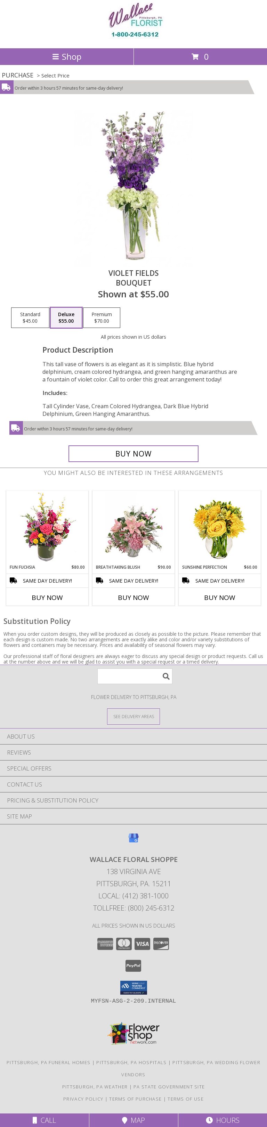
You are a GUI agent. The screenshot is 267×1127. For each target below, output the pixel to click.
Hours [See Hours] (223, 1120)
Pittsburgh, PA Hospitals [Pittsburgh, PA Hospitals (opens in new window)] (131, 1062)
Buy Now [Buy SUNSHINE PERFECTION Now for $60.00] (219, 597)
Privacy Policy (83, 1099)
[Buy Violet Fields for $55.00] (133, 453)
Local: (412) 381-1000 (133, 895)
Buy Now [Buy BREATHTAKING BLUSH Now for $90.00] (133, 597)
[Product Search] (134, 676)
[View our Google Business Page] (133, 841)
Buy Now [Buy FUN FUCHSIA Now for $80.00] (47, 597)
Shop (66, 56)
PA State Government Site (169, 1087)
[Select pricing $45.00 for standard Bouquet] (30, 318)
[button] (133, 988)
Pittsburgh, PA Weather (95, 1087)
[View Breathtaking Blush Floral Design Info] (134, 527)
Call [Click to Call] (44, 1120)
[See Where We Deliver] (133, 716)
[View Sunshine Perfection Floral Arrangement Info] (220, 527)
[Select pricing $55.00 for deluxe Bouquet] (66, 318)
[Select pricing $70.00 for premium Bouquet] (101, 318)
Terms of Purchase (135, 1099)
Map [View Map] (133, 1120)
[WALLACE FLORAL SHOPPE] (133, 38)
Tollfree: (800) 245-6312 (133, 908)
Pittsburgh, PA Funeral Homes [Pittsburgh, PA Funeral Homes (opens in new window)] (48, 1062)
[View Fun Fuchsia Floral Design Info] (47, 527)
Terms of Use (186, 1099)
